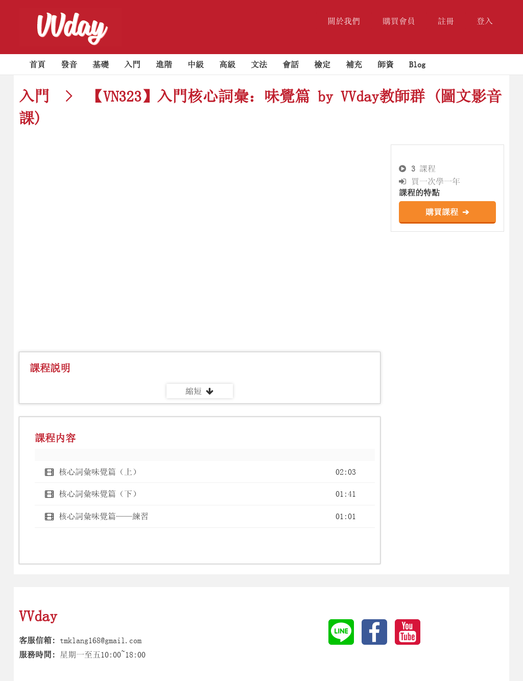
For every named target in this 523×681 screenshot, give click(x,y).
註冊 (446, 21)
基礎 (100, 64)
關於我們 (343, 21)
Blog (417, 64)
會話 (290, 64)
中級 (195, 64)
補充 (354, 64)
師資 (385, 64)
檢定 (322, 64)
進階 (164, 64)
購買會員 (399, 21)
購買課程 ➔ (447, 212)
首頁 (37, 64)
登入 (485, 21)
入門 (132, 64)
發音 (69, 64)
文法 (259, 64)
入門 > (49, 96)
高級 (227, 64)
